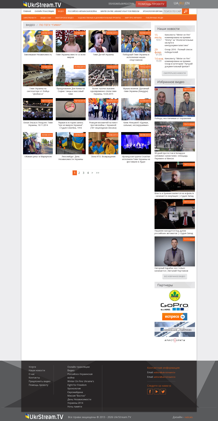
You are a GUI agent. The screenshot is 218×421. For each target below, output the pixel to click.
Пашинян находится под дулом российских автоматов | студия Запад (174, 232)
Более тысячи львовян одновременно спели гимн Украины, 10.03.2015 (103, 91)
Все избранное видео (174, 276)
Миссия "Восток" (76, 395)
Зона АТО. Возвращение (103, 156)
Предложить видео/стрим (118, 3)
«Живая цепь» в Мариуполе (38, 156)
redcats (188, 417)
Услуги (175, 11)
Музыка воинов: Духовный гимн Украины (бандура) (136, 89)
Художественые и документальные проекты (99, 17)
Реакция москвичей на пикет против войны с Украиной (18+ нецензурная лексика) (103, 125)
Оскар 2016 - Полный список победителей (178, 50)
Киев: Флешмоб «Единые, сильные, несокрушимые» (136, 124)
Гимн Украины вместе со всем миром (70, 56)
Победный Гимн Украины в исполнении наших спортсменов (136, 57)
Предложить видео (39, 381)
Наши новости (37, 370)
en (188, 3)
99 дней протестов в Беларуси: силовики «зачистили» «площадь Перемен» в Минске (171, 156)
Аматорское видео (64, 17)
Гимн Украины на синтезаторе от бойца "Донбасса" (38, 91)
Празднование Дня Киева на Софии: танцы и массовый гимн (71, 91)
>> (97, 173)
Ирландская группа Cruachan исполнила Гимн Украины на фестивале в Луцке (136, 159)
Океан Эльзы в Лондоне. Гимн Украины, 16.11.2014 (38, 124)
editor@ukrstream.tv (165, 372)
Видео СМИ (46, 17)
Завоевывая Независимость (38, 54)
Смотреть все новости (175, 73)
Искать (194, 11)
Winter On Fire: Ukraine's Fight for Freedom (120, 11)
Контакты (34, 377)
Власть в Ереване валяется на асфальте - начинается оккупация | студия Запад (174, 194)
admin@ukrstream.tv (165, 376)
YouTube (156, 390)
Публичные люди (154, 17)
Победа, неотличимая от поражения (173, 118)
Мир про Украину (133, 17)
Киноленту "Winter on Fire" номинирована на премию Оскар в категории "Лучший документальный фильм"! (179, 62)
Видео (61, 11)
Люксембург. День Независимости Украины (70, 158)
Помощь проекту (38, 384)
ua (175, 3)
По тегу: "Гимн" (52, 25)
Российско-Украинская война (82, 11)
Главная (27, 11)
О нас (32, 374)
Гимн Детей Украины (103, 54)
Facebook (150, 390)
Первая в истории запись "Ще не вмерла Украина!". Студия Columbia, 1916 (70, 125)
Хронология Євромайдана (156, 11)
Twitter (163, 390)
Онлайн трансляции (44, 11)
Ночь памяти (74, 406)
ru (181, 3)
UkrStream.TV (29, 17)
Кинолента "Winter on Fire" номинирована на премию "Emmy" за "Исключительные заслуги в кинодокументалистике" (179, 40)
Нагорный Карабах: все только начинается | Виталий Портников (171, 269)
